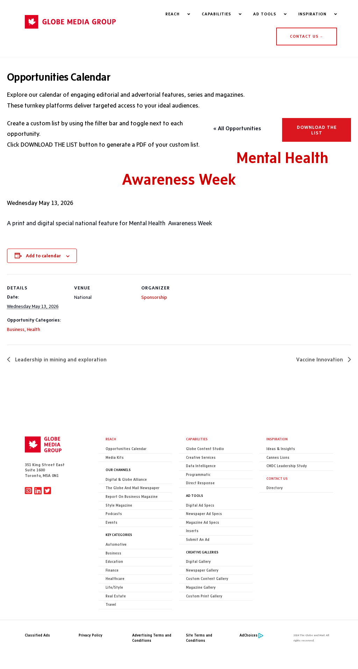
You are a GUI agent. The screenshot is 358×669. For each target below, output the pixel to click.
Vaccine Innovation (320, 359)
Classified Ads (37, 635)
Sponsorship (154, 297)
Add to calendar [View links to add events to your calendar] (43, 255)
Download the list (317, 129)
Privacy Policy (90, 635)
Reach (111, 439)
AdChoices (248, 635)
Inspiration (277, 439)
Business (15, 329)
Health (33, 329)
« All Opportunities (237, 128)
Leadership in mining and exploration (60, 359)
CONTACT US (306, 36)
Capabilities (197, 439)
